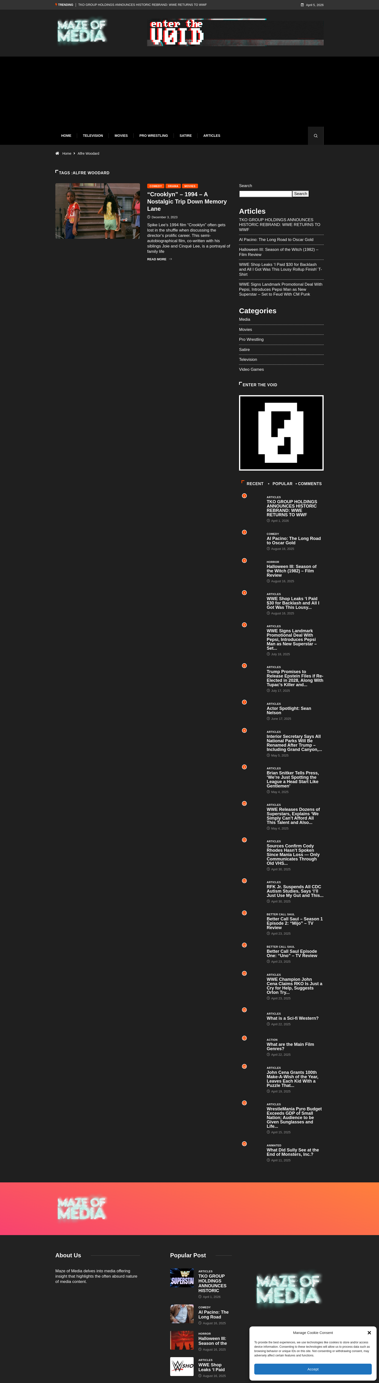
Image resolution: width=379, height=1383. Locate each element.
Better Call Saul (281, 914)
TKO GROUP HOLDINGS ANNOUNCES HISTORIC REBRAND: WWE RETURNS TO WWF (142, 5)
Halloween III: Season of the (212, 1341)
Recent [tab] (252, 484)
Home (66, 136)
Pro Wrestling (153, 136)
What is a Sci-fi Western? (293, 1018)
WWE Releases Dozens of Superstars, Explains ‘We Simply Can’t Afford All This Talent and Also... (293, 816)
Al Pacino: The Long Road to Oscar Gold (276, 239)
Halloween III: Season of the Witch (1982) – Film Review (292, 571)
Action (272, 1039)
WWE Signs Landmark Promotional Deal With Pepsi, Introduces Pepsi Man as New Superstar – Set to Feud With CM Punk (280, 289)
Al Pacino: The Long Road (213, 1314)
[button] (369, 1332)
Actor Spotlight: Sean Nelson (289, 710)
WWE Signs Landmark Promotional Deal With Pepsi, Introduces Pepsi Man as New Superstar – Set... (292, 639)
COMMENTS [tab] (309, 484)
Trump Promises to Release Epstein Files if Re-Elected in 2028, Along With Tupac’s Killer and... (295, 678)
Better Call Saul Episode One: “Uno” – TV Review (292, 953)
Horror (273, 561)
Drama (173, 186)
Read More (159, 259)
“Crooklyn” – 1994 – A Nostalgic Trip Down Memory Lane (187, 201)
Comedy (156, 186)
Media (244, 319)
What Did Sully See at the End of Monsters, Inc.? (293, 1152)
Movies (121, 136)
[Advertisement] (189, 95)
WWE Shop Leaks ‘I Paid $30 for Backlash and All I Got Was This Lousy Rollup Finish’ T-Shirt (280, 269)
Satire (186, 136)
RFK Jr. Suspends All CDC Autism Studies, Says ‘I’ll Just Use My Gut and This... (295, 891)
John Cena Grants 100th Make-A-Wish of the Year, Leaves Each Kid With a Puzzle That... (293, 1079)
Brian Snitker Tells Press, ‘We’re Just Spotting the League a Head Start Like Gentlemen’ (293, 779)
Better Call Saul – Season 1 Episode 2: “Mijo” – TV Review (295, 923)
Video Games (251, 369)
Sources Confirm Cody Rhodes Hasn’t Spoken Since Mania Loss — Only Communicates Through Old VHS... (293, 855)
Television (93, 136)
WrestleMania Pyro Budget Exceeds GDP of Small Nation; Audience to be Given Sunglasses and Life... (294, 1117)
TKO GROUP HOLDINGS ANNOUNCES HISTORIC (212, 1283)
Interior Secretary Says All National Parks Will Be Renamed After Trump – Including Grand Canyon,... (294, 743)
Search (245, 185)
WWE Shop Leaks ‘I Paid (211, 1367)
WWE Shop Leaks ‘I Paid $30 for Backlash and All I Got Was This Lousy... (293, 603)
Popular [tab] (280, 484)
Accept (313, 1369)
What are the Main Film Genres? (290, 1046)
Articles (211, 136)
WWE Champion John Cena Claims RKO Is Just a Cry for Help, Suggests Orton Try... (294, 986)
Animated (274, 1145)
